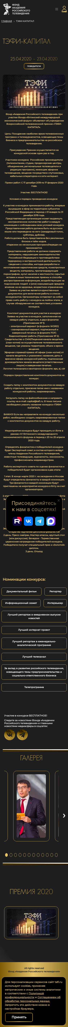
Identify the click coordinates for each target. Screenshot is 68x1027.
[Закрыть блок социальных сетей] (58, 500)
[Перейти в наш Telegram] (39, 521)
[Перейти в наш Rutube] (17, 521)
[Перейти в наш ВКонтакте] (28, 521)
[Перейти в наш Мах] (50, 521)
